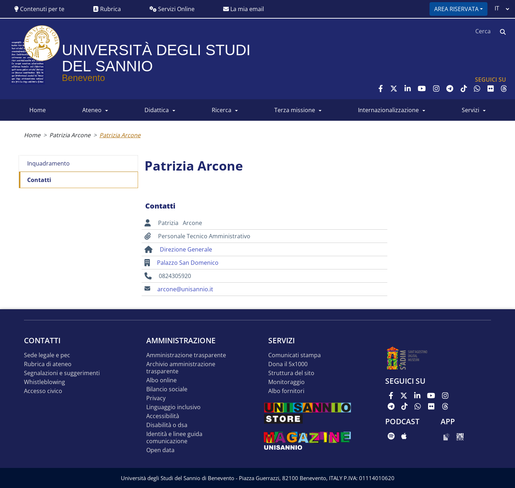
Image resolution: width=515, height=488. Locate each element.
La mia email (243, 9)
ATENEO (92, 110)
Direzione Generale (186, 249)
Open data (160, 450)
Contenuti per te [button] (39, 9)
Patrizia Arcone (69, 135)
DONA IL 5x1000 (288, 364)
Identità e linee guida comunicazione (174, 437)
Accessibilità (162, 416)
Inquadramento (48, 163)
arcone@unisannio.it (185, 289)
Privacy (156, 398)
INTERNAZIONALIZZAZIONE (388, 110)
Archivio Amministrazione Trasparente (180, 367)
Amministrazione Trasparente (186, 355)
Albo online (161, 380)
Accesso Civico (43, 391)
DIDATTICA (156, 110)
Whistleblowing (44, 382)
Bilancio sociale (166, 389)
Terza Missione (294, 110)
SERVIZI (470, 110)
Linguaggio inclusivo (173, 407)
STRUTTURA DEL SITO (291, 373)
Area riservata (456, 9)
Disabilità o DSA (166, 425)
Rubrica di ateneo (48, 364)
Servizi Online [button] (172, 9)
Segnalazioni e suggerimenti (62, 373)
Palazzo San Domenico (188, 262)
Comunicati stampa (294, 355)
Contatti (39, 180)
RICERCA (221, 110)
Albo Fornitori (286, 391)
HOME (37, 110)
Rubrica (107, 9)
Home (32, 135)
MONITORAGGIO (286, 382)
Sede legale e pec (47, 355)
